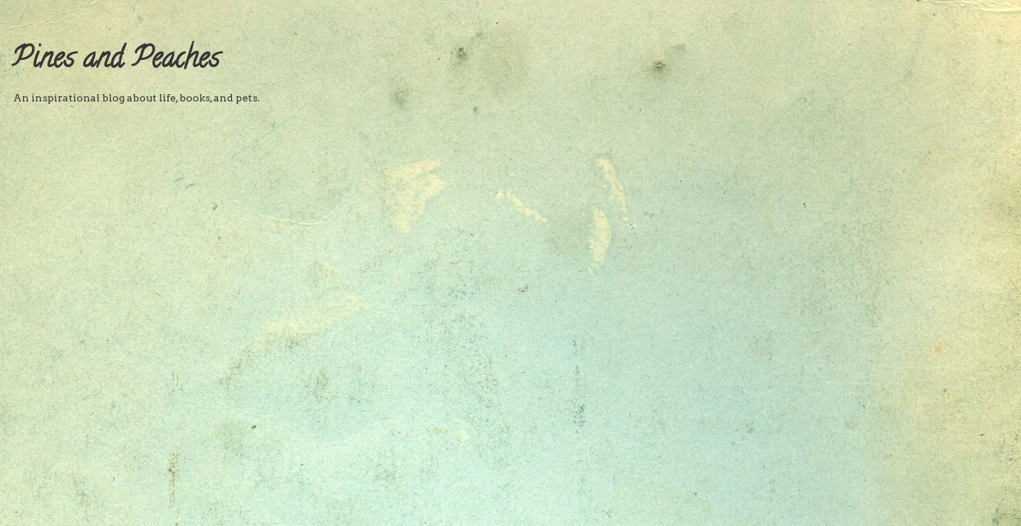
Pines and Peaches (116, 61)
